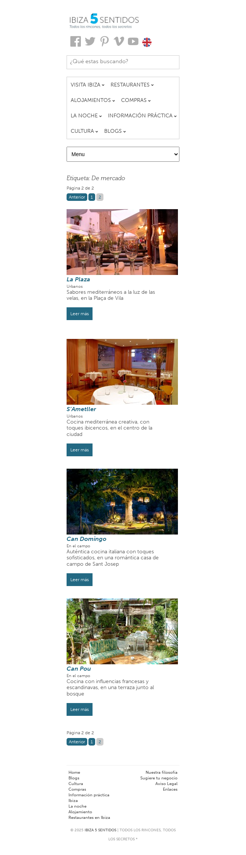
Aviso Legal (166, 783)
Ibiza (73, 800)
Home (74, 772)
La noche (77, 806)
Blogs (73, 778)
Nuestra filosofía (162, 772)
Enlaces (170, 789)
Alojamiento (80, 811)
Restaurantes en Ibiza (89, 817)
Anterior (77, 197)
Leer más (79, 313)
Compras (77, 789)
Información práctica (88, 795)
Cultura (75, 783)
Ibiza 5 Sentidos (100, 830)
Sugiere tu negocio (159, 778)
